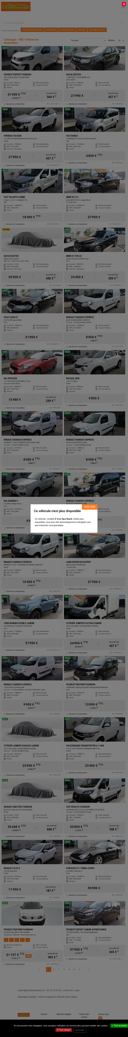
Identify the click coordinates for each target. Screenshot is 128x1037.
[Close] (124, 4)
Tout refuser (64, 1030)
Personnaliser (80, 1030)
